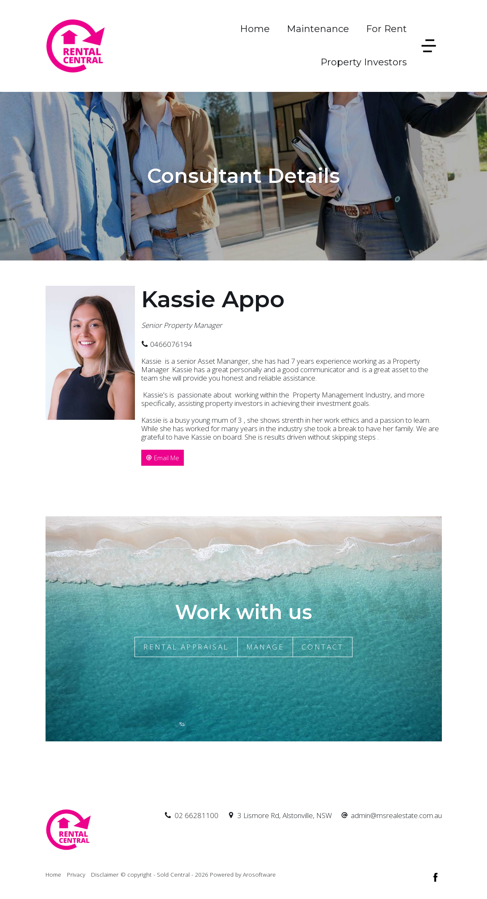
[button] (162, 458)
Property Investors (363, 62)
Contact (322, 647)
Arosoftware (259, 874)
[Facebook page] (435, 878)
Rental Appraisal (186, 647)
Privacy (76, 874)
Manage (265, 647)
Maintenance (318, 29)
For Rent (386, 29)
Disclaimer (104, 874)
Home (255, 29)
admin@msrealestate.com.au (396, 815)
